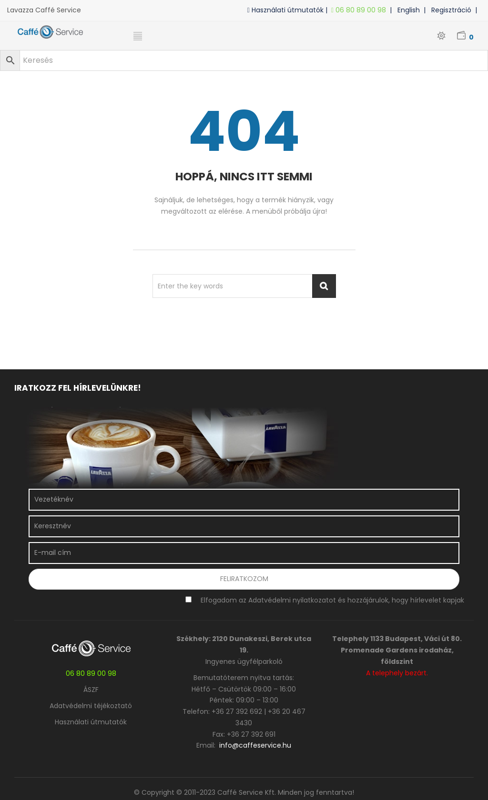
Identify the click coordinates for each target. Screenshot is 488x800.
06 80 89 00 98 (360, 10)
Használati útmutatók (91, 722)
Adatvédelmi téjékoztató (91, 706)
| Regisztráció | (452, 10)
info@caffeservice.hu (255, 745)
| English (407, 10)
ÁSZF (91, 689)
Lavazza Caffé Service (44, 10)
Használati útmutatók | (289, 10)
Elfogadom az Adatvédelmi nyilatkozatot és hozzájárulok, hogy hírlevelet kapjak (332, 600)
